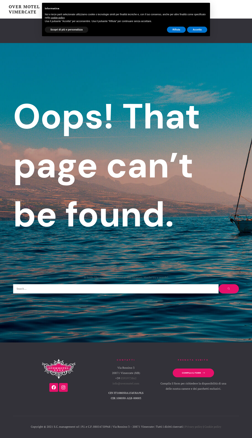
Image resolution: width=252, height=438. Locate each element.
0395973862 (128, 378)
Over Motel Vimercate (24, 9)
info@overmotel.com (126, 383)
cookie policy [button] (57, 17)
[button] (193, 373)
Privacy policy (193, 427)
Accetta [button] (197, 29)
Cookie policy (212, 427)
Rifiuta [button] (176, 29)
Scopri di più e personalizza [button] (66, 29)
